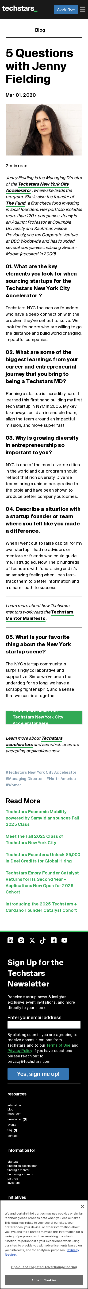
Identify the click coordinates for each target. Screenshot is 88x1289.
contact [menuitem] (13, 1136)
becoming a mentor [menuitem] (20, 1174)
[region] (44, 1244)
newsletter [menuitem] (14, 1119)
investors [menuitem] (14, 1183)
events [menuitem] (12, 1125)
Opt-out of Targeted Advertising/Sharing (44, 1267)
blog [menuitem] (10, 1109)
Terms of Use (58, 1045)
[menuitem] (83, 9)
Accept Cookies (44, 1280)
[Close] (82, 1206)
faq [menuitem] (10, 1130)
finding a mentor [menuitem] (18, 1170)
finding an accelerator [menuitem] (22, 1166)
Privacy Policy (19, 1050)
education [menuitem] (14, 1105)
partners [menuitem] (13, 1178)
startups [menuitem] (13, 1162)
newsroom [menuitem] (14, 1114)
